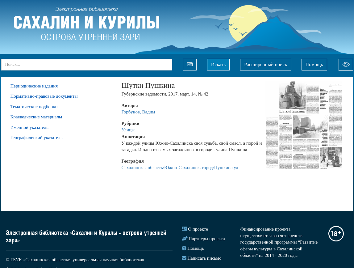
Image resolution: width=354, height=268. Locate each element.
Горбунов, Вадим (138, 111)
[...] (86, 64)
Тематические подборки (34, 106)
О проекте (198, 229)
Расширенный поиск (265, 64)
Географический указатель (36, 137)
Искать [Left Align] (218, 64)
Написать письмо (204, 258)
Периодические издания (34, 85)
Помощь (314, 64)
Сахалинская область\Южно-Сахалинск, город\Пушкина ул (180, 167)
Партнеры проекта (207, 238)
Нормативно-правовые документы (44, 96)
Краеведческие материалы (36, 116)
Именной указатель (29, 127)
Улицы (128, 129)
